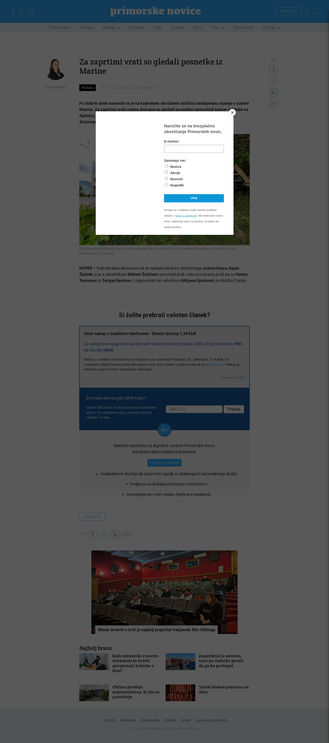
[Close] (232, 112)
